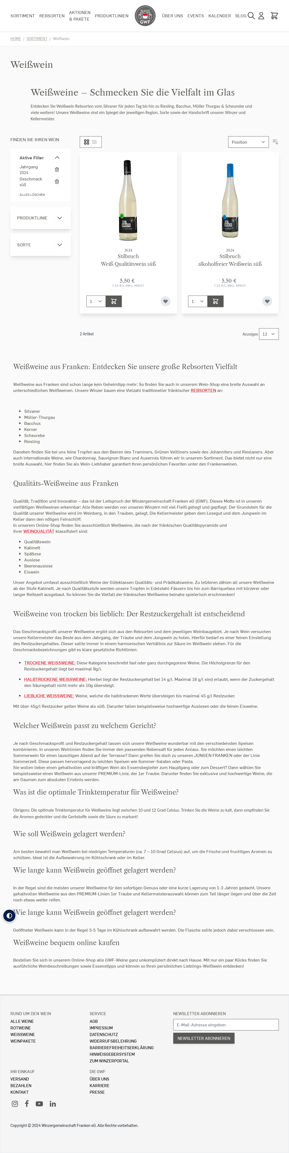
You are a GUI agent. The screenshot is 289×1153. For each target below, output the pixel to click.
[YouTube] (39, 1103)
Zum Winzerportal (109, 1060)
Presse (97, 1092)
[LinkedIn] (52, 1103)
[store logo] (145, 15)
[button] (9, 915)
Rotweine (20, 1028)
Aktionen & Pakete (79, 15)
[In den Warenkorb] (114, 301)
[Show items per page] (269, 334)
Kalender (219, 15)
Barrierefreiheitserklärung (122, 1047)
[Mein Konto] (261, 15)
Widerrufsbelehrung (113, 1041)
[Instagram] (14, 1103)
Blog (241, 15)
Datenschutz (104, 1034)
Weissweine (22, 1034)
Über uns (172, 15)
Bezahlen (20, 1085)
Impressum (101, 1028)
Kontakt (19, 1092)
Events (196, 15)
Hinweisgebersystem (112, 1054)
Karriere (99, 1085)
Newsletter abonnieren (199, 1013)
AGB (94, 1021)
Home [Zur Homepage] (15, 38)
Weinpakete (23, 1041)
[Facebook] (26, 1103)
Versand (19, 1079)
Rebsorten (52, 15)
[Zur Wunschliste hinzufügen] (165, 301)
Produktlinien (111, 15)
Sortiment (22, 15)
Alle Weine (22, 1021)
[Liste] (94, 142)
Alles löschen (32, 194)
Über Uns (99, 1079)
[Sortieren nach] (248, 142)
